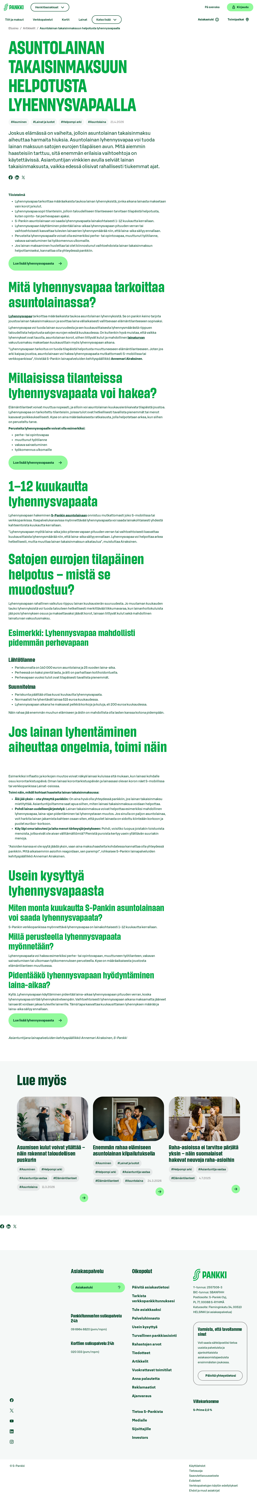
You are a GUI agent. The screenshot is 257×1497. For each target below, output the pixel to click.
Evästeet (195, 1480)
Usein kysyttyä (144, 1327)
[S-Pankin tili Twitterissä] (12, 1411)
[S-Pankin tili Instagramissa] (12, 1442)
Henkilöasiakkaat (46, 7)
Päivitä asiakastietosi (150, 1287)
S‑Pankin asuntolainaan (69, 515)
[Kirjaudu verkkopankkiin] (240, 7)
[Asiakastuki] (98, 1287)
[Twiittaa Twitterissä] (23, 177)
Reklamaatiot (144, 1387)
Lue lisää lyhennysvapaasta (33, 263)
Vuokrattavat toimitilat (152, 1370)
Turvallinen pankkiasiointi (154, 1336)
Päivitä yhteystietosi (220, 1375)
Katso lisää (103, 19)
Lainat (83, 19)
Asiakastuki (208, 19)
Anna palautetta (146, 1379)
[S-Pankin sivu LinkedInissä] (12, 1432)
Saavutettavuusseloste (204, 1475)
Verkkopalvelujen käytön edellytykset (213, 1485)
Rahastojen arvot (146, 1344)
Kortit (65, 19)
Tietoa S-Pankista (147, 1412)
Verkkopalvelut (43, 19)
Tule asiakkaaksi (146, 1310)
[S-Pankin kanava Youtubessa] (12, 1422)
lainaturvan (136, 337)
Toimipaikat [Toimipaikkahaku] (238, 19)
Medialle (139, 1420)
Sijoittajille (141, 1429)
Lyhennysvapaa (20, 316)
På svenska (212, 7)
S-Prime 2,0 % (202, 1410)
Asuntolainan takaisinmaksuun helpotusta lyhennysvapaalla (80, 28)
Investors (140, 1437)
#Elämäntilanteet (65, 1178)
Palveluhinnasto (146, 1318)
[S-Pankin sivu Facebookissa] (12, 1401)
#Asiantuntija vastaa (33, 1178)
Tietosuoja (196, 1470)
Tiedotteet (141, 1353)
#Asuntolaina (97, 122)
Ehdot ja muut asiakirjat (204, 1490)
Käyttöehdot (197, 1466)
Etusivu (13, 28)
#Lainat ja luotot (44, 122)
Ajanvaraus (141, 1396)
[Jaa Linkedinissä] (17, 177)
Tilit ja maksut (14, 19)
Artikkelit (29, 28)
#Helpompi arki (71, 122)
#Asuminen (19, 122)
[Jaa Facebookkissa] (10, 177)
